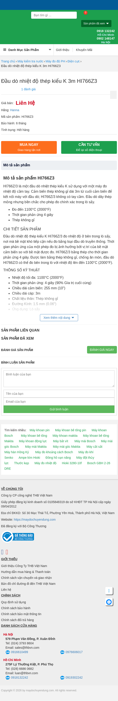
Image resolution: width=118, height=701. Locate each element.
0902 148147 (106, 40)
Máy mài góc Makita (66, 446)
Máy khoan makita (65, 435)
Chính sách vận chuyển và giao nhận (26, 578)
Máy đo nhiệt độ (45, 463)
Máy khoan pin (40, 430)
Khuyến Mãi (84, 50)
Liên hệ (6, 589)
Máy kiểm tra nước (30, 61)
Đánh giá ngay (102, 349)
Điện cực (74, 61)
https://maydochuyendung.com (35, 519)
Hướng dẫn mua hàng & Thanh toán (25, 572)
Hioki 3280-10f (72, 463)
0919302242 (71, 678)
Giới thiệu (62, 50)
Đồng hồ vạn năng (58, 457)
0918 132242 (106, 33)
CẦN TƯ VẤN (89, 147)
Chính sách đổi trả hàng (17, 620)
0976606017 (71, 652)
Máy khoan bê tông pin (70, 430)
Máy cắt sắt (94, 446)
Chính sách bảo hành (15, 608)
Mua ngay (29, 147)
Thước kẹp (21, 463)
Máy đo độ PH (55, 61)
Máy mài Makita (35, 446)
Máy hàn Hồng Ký (16, 452)
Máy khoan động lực (33, 441)
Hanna (14, 110)
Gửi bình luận (59, 409)
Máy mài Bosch (84, 441)
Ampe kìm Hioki (29, 457)
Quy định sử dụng (13, 602)
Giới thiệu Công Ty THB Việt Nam (24, 566)
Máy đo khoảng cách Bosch (54, 452)
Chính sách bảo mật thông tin (21, 614)
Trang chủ (8, 61)
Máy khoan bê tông (34, 435)
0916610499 (16, 652)
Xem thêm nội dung (56, 317)
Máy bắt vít (60, 441)
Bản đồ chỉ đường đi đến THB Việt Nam (28, 583)
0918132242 (16, 678)
